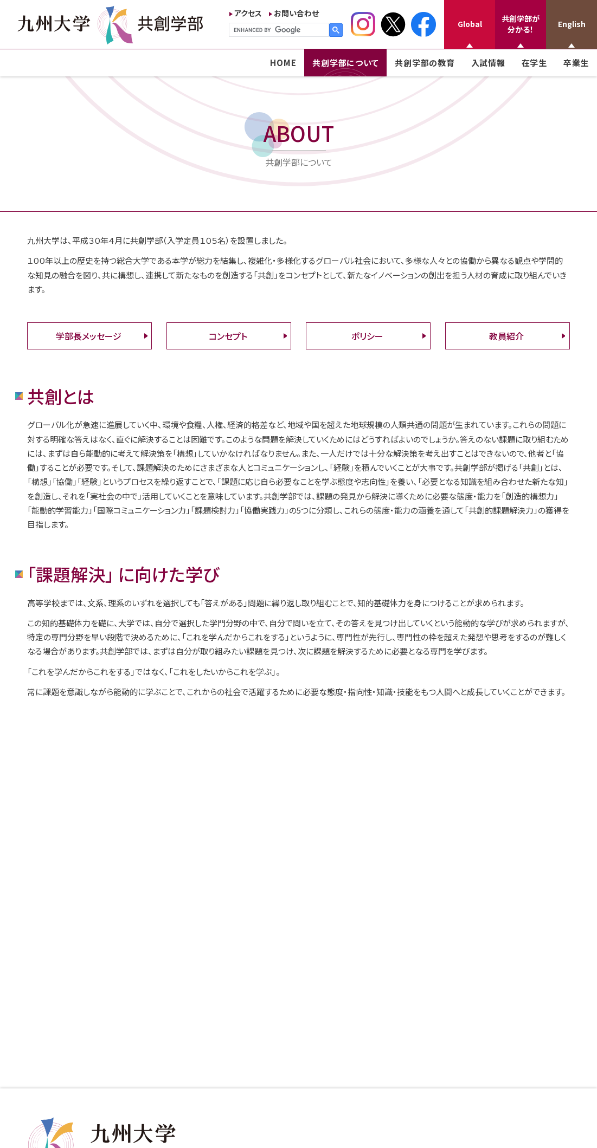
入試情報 (488, 62)
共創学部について (345, 62)
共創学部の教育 (424, 62)
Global (470, 23)
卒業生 (576, 62)
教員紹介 (506, 335)
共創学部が (521, 24)
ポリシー (367, 335)
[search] (278, 29)
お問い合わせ (296, 13)
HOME (283, 62)
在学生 (534, 62)
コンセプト (228, 335)
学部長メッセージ (88, 335)
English (572, 23)
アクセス (248, 13)
